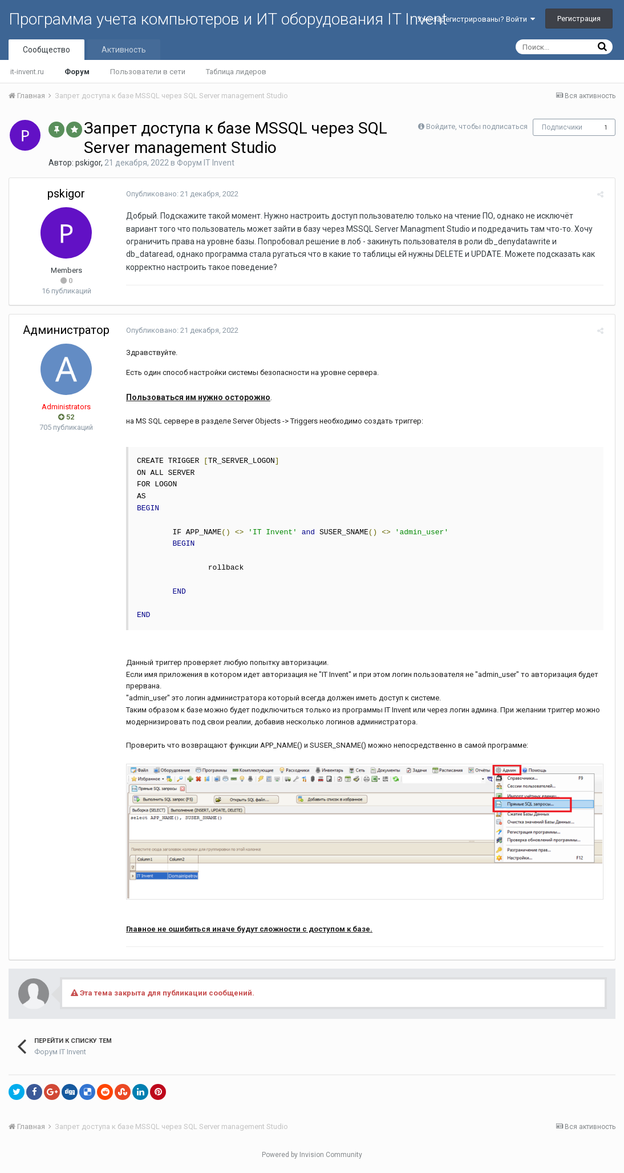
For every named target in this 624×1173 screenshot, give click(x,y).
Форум (77, 71)
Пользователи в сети (147, 71)
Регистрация (579, 18)
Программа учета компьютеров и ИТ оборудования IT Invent (228, 19)
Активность (124, 49)
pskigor (88, 162)
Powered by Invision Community (312, 1156)
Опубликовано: (179, 194)
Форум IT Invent (205, 162)
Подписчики (562, 127)
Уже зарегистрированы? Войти (476, 19)
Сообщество (46, 49)
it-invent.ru (27, 71)
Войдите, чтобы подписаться (477, 126)
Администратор (66, 330)
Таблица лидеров (236, 71)
